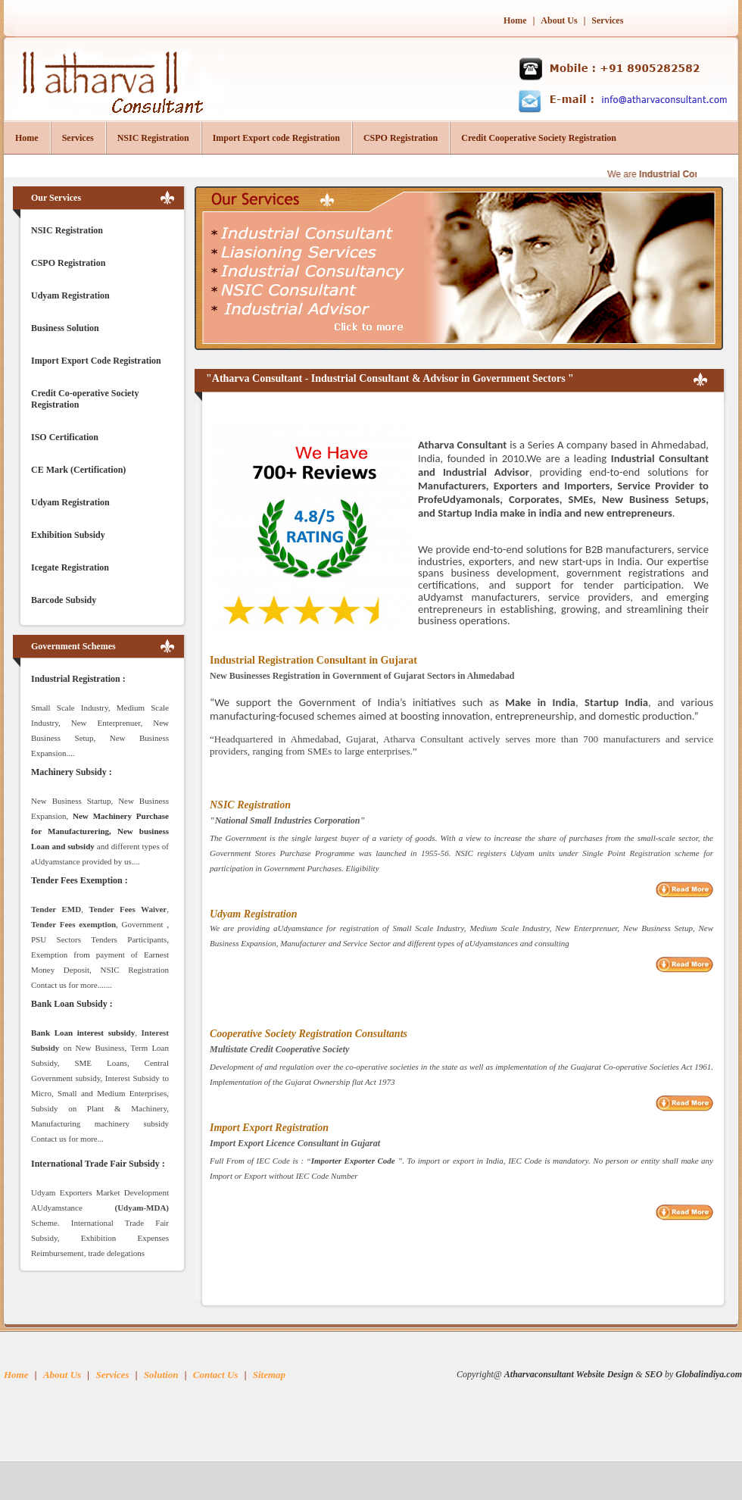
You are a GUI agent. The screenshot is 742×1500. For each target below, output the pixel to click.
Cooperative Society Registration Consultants (308, 1033)
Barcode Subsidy (63, 600)
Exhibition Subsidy (68, 535)
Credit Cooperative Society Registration (538, 138)
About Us (560, 20)
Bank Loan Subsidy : (72, 1003)
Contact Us (215, 1374)
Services (607, 20)
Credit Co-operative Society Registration (85, 399)
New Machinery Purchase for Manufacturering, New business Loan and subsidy (100, 831)
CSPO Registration (400, 138)
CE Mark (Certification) (78, 469)
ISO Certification (64, 437)
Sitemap (269, 1374)
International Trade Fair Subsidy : (98, 1163)
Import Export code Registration (276, 138)
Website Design (604, 1374)
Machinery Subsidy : (71, 772)
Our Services (56, 197)
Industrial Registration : (78, 678)
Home (515, 20)
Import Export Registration (269, 1127)
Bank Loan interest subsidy (83, 1032)
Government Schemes (73, 646)
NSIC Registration (153, 138)
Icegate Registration (70, 567)
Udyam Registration (70, 295)
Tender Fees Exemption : (79, 880)
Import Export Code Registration (96, 360)
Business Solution (65, 328)
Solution (161, 1374)
